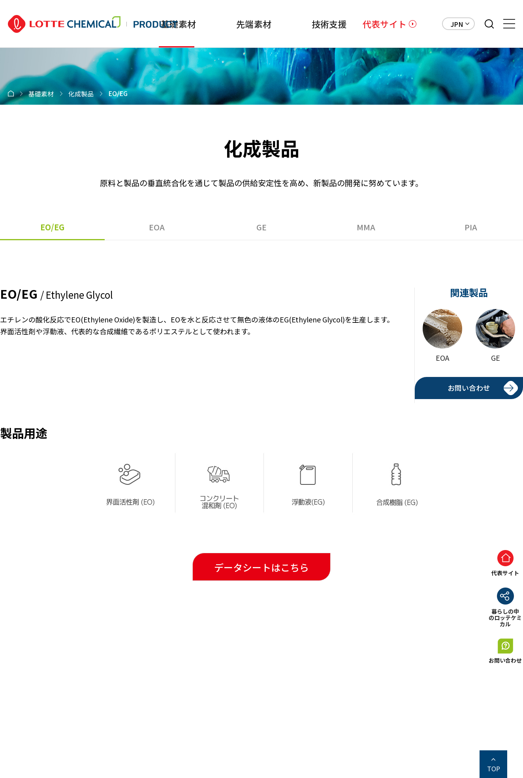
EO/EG (52, 227)
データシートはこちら (261, 567)
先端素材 (253, 23)
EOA (157, 227)
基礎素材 (178, 23)
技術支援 (329, 23)
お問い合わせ (469, 387)
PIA (471, 227)
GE (261, 227)
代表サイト (384, 23)
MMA (366, 227)
